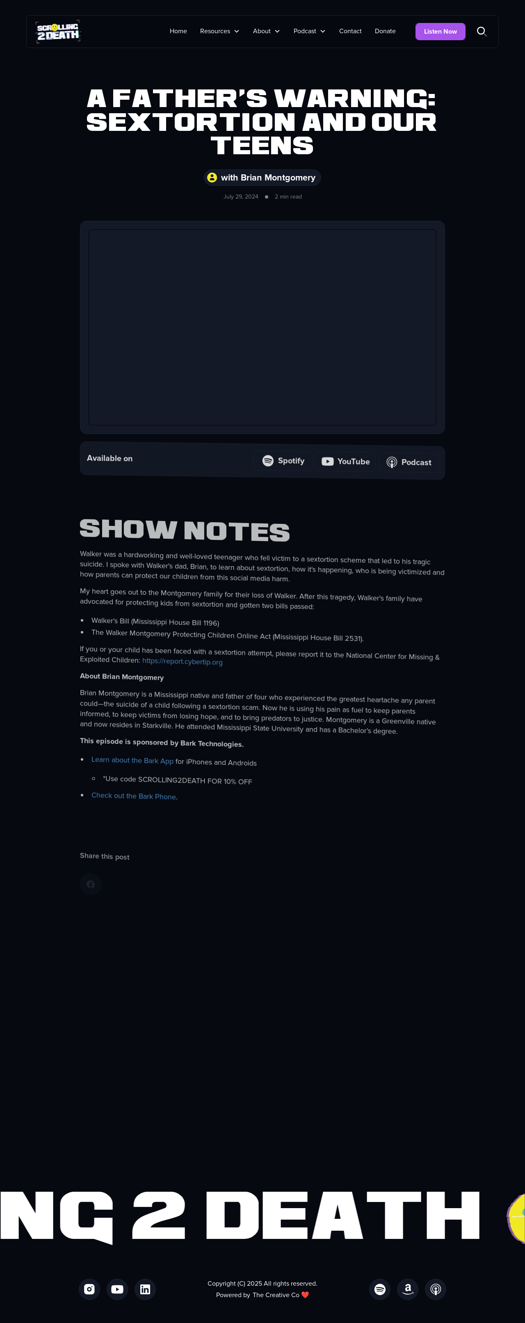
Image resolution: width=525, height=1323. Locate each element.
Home (178, 31)
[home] (58, 31)
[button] (220, 31)
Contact (350, 31)
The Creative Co (276, 1295)
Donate (385, 31)
